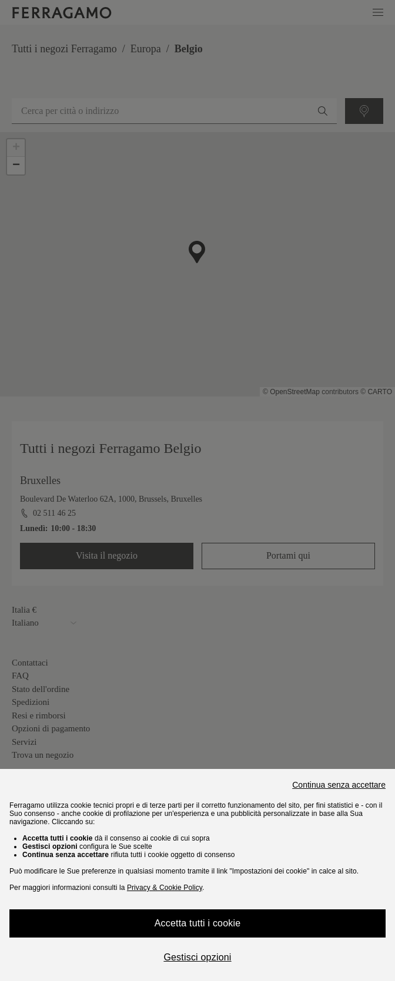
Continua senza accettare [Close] (339, 785)
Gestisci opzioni (197, 957)
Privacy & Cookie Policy (164, 887)
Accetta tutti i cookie (198, 923)
